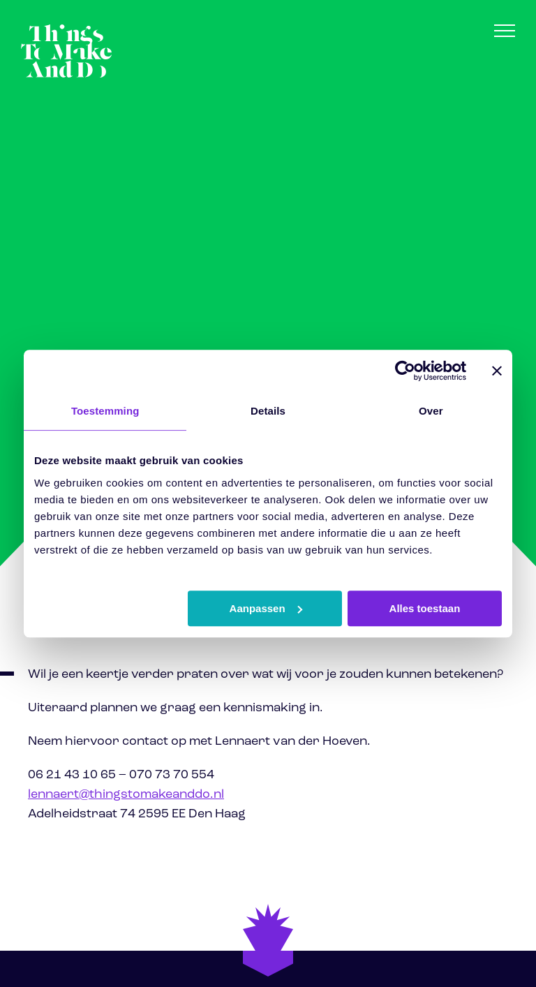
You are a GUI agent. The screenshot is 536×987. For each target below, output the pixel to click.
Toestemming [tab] (105, 411)
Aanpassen (266, 608)
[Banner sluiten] (497, 371)
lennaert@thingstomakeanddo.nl (126, 794)
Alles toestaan (425, 608)
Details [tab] (268, 411)
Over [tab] (431, 411)
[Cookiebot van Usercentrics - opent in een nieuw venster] (405, 370)
